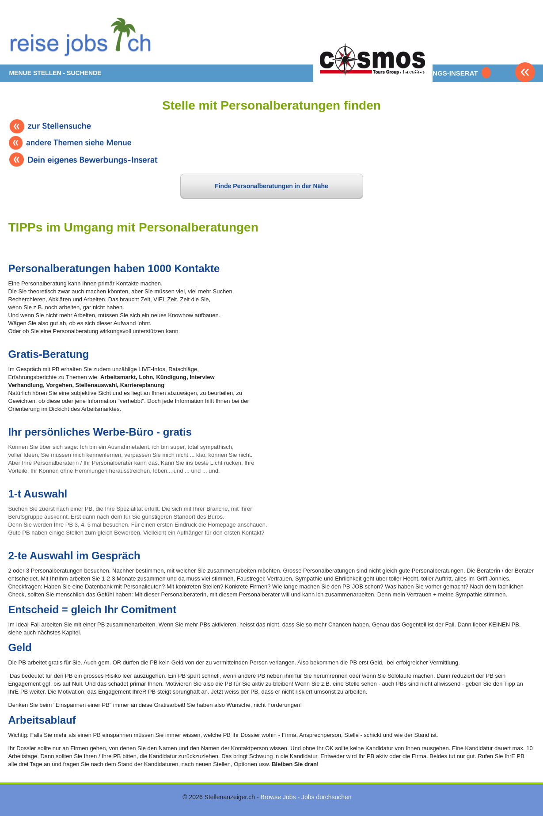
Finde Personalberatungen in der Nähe (271, 186)
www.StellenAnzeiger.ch (84, 35)
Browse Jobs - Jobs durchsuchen (305, 797)
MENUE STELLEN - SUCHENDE (55, 72)
